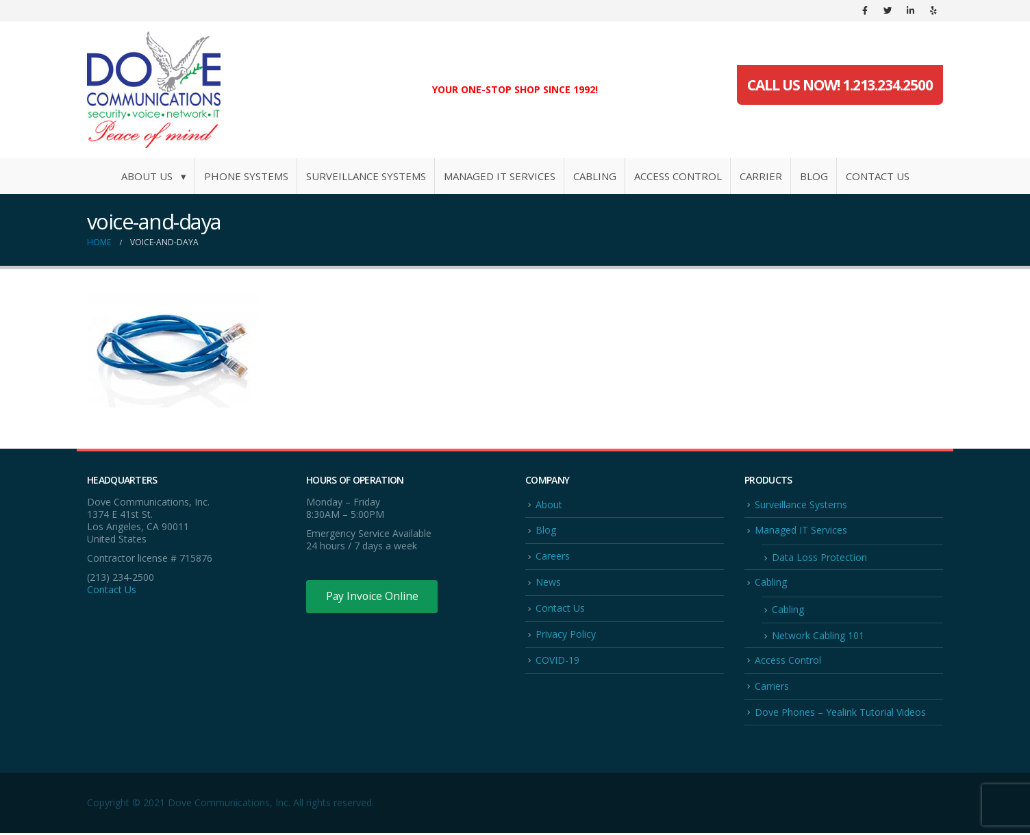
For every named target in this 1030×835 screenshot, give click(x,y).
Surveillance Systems (366, 176)
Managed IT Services (499, 176)
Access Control (678, 176)
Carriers (772, 687)
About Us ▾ (153, 176)
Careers (553, 556)
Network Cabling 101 (818, 636)
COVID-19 (557, 661)
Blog (814, 176)
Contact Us (877, 176)
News (548, 582)
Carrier (761, 176)
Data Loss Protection (819, 557)
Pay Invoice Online (373, 596)
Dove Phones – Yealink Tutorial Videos (840, 714)
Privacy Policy (566, 635)
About (549, 504)
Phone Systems (246, 176)
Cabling (594, 176)
